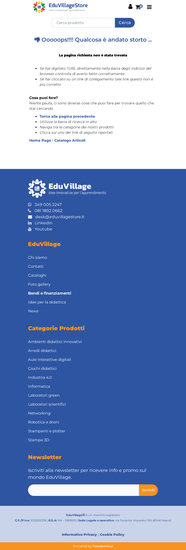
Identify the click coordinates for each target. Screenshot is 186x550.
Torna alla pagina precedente (67, 116)
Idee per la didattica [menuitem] (47, 302)
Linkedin (40, 223)
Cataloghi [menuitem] (37, 275)
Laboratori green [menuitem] (44, 395)
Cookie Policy (112, 534)
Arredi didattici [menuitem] (42, 350)
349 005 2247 (45, 204)
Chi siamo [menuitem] (37, 257)
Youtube (40, 229)
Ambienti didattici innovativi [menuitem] (55, 341)
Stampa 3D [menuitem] (38, 439)
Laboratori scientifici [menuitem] (47, 404)
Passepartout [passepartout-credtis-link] (102, 546)
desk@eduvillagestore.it (56, 216)
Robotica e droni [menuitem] (43, 422)
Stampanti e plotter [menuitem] (46, 431)
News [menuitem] (33, 311)
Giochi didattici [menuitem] (42, 368)
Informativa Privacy (79, 534)
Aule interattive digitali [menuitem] (49, 359)
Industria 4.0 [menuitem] (40, 377)
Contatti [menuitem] (36, 266)
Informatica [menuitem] (39, 386)
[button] (125, 23)
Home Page (40, 140)
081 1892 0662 (45, 210)
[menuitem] (93, 293)
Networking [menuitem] (39, 413)
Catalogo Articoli (69, 140)
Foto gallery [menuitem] (39, 284)
